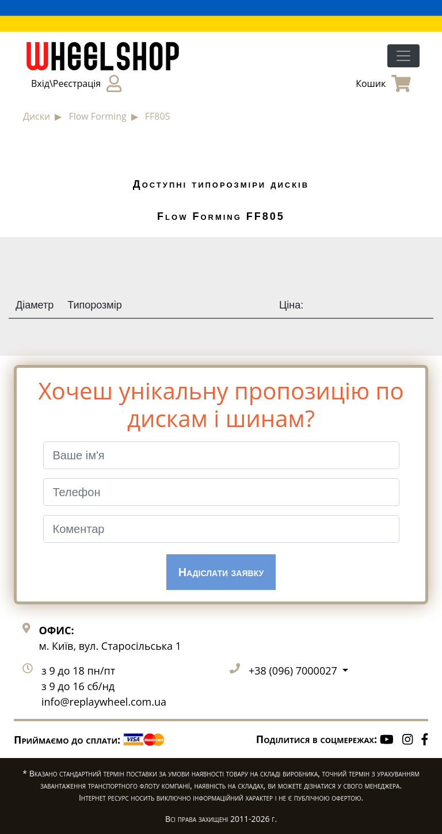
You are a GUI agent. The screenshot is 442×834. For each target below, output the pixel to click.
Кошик (383, 83)
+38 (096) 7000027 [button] (294, 670)
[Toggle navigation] (403, 55)
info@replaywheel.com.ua (103, 702)
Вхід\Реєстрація (76, 83)
